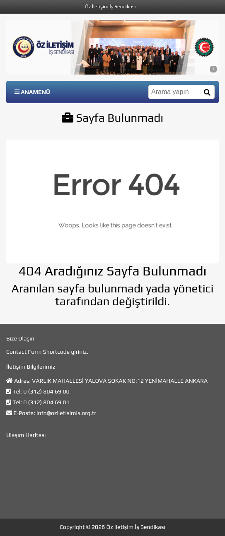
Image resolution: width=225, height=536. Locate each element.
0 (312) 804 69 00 (46, 391)
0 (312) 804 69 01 (46, 402)
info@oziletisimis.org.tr (66, 413)
